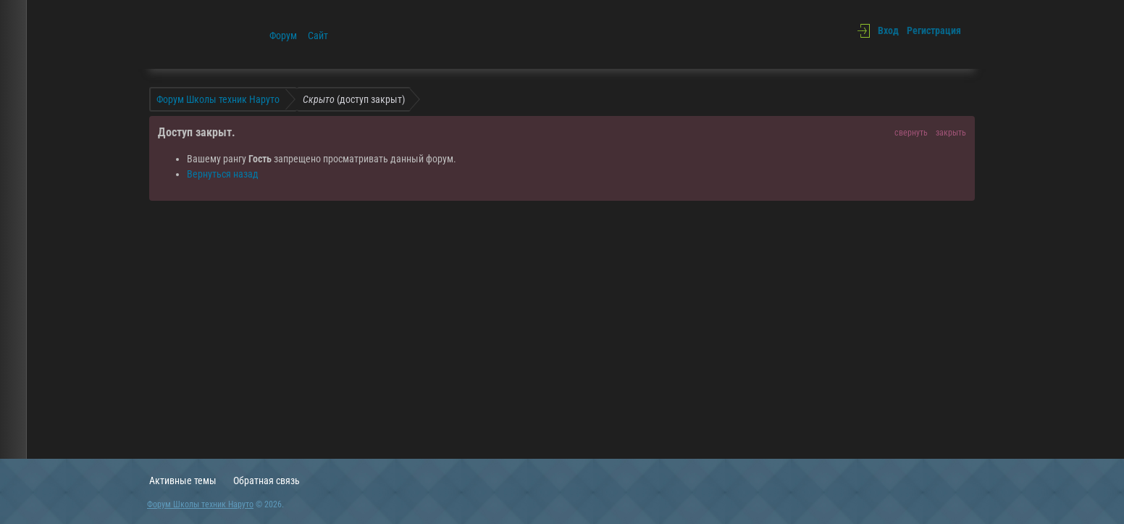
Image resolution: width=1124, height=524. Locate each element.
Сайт (318, 35)
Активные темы (183, 480)
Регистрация (934, 30)
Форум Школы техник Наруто (200, 504)
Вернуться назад (223, 174)
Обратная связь (266, 480)
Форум (283, 35)
